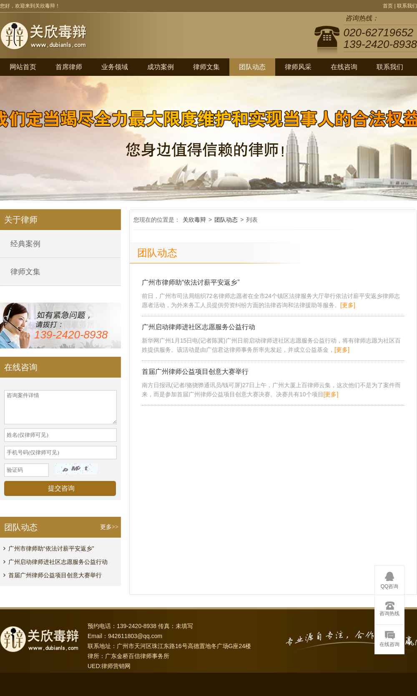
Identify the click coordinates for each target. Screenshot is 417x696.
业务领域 (114, 66)
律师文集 (206, 66)
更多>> (109, 527)
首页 (388, 6)
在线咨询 (344, 66)
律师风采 (298, 66)
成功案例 (160, 66)
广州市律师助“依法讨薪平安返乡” (51, 548)
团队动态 (252, 66)
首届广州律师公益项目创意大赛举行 (55, 575)
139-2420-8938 (71, 334)
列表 (252, 219)
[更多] (347, 305)
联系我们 (407, 6)
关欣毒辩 (194, 219)
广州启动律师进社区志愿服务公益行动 (58, 561)
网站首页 (23, 66)
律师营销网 (116, 666)
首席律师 (68, 66)
